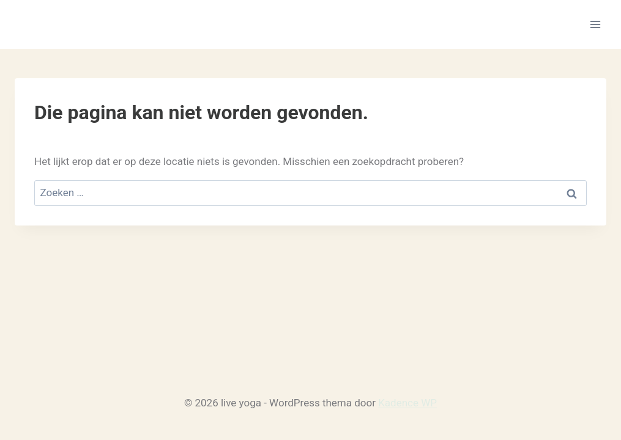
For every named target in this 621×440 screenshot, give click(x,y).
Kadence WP (407, 403)
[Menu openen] (595, 24)
